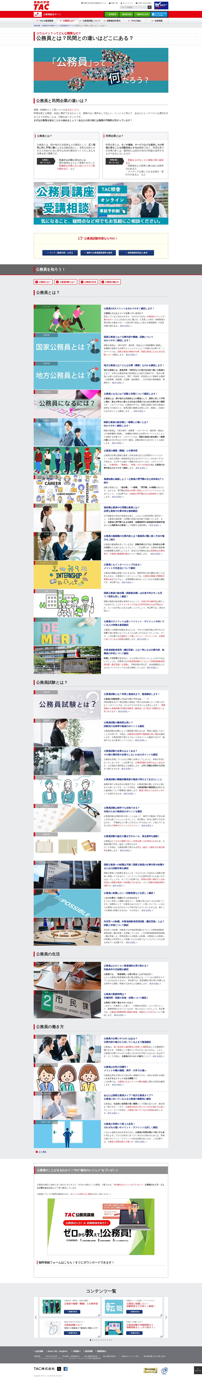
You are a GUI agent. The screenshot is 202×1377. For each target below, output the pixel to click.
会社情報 (39, 1351)
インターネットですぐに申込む (160, 14)
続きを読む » (126, 326)
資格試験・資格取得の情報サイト (46, 26)
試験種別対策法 (113, 21)
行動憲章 (37, 1356)
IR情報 (76, 1351)
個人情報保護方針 (91, 1356)
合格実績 (158, 21)
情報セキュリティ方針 (130, 1356)
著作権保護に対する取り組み (155, 1356)
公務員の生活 (90, 282)
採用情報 (89, 1351)
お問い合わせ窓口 (145, 3)
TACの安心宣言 (51, 1356)
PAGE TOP (198, 1370)
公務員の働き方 (112, 282)
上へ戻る (42, 1152)
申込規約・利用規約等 (70, 1356)
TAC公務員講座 (46, 21)
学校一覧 (114, 3)
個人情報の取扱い (110, 1356)
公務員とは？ (69, 21)
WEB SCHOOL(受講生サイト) (94, 3)
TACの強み (136, 21)
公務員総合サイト (52, 14)
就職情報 (101, 1351)
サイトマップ (128, 3)
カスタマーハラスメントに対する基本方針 (85, 1358)
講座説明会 (127, 14)
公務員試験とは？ (67, 282)
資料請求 (112, 14)
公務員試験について (91, 21)
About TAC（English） (58, 1351)
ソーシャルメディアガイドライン (51, 1358)
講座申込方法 (143, 14)
